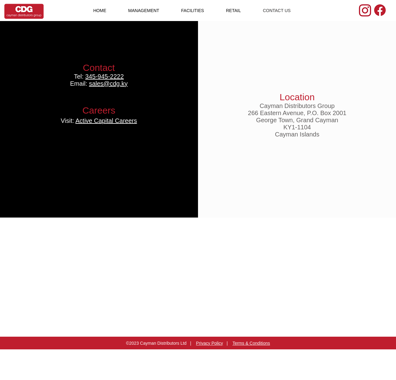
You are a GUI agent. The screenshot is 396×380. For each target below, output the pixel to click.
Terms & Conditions (251, 343)
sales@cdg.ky (108, 83)
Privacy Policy (209, 343)
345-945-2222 (104, 76)
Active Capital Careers (106, 120)
